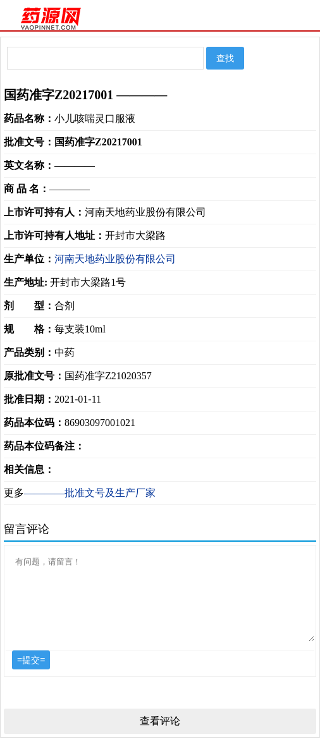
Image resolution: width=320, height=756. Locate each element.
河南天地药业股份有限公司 (115, 258)
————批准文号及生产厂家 (90, 492)
